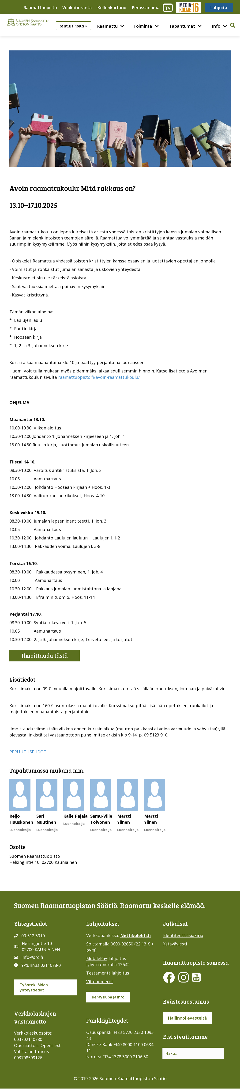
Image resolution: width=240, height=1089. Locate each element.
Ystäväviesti (175, 944)
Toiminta (142, 26)
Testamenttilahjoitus (107, 973)
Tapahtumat (182, 26)
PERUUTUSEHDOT (27, 752)
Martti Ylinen (124, 819)
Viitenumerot (99, 981)
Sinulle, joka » (73, 26)
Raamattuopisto (40, 7)
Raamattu (107, 26)
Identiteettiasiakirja (183, 935)
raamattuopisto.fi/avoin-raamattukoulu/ (99, 377)
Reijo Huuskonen (21, 819)
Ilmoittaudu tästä (45, 655)
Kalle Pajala (75, 816)
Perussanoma (146, 7)
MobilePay (96, 958)
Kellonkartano (111, 7)
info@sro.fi (32, 957)
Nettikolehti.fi (135, 935)
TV (167, 8)
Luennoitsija (20, 829)
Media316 (188, 7)
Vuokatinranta (77, 7)
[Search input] (193, 1053)
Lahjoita (218, 7)
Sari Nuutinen (46, 819)
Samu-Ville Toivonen (101, 819)
